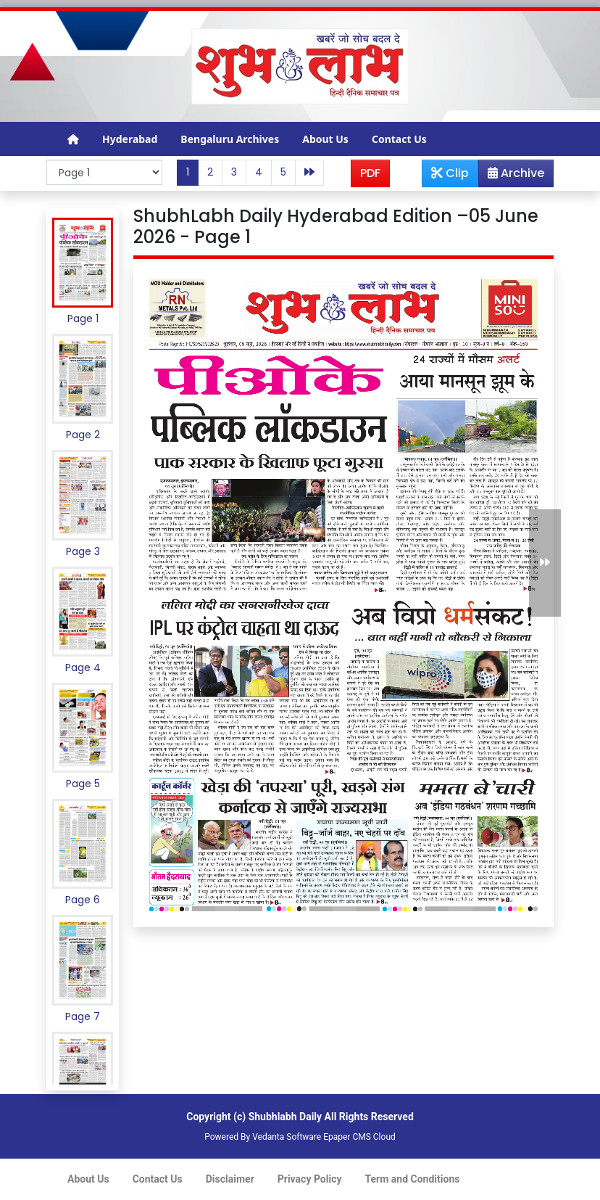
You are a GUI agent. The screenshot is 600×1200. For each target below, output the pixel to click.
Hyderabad (129, 139)
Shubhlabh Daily (285, 1116)
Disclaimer (230, 1179)
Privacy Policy (310, 1179)
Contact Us (399, 139)
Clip (450, 173)
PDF (370, 173)
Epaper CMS (347, 1137)
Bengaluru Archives (229, 139)
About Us (325, 139)
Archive (511, 175)
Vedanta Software (286, 1137)
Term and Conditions (412, 1179)
